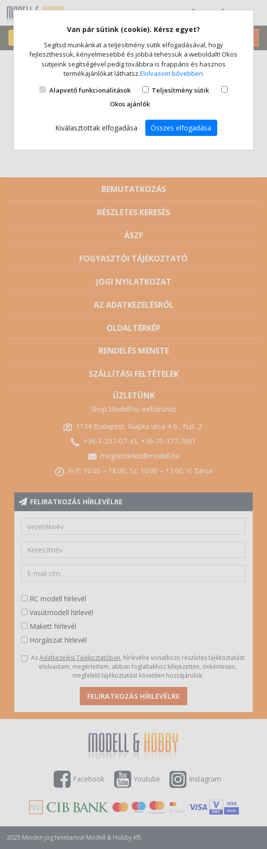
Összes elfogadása (181, 127)
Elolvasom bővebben (171, 73)
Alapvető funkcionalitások (90, 90)
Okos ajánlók (130, 103)
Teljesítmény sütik (180, 90)
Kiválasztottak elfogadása (96, 127)
